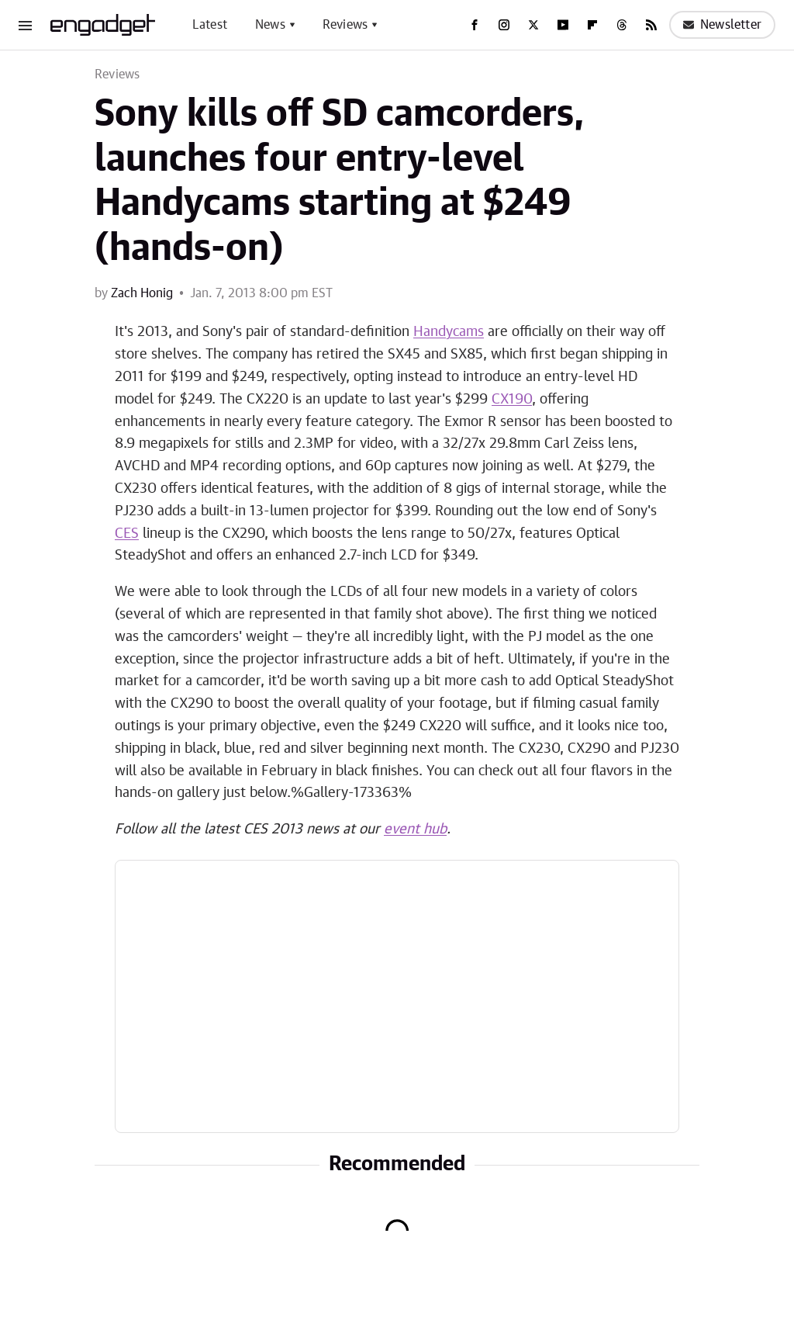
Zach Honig (142, 293)
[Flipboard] (592, 24)
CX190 (512, 400)
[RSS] (651, 24)
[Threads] (621, 24)
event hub (415, 830)
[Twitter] (533, 24)
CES (127, 534)
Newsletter (722, 25)
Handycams (448, 332)
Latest (209, 25)
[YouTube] (563, 24)
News (270, 25)
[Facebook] (474, 24)
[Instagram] (504, 24)
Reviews (345, 25)
